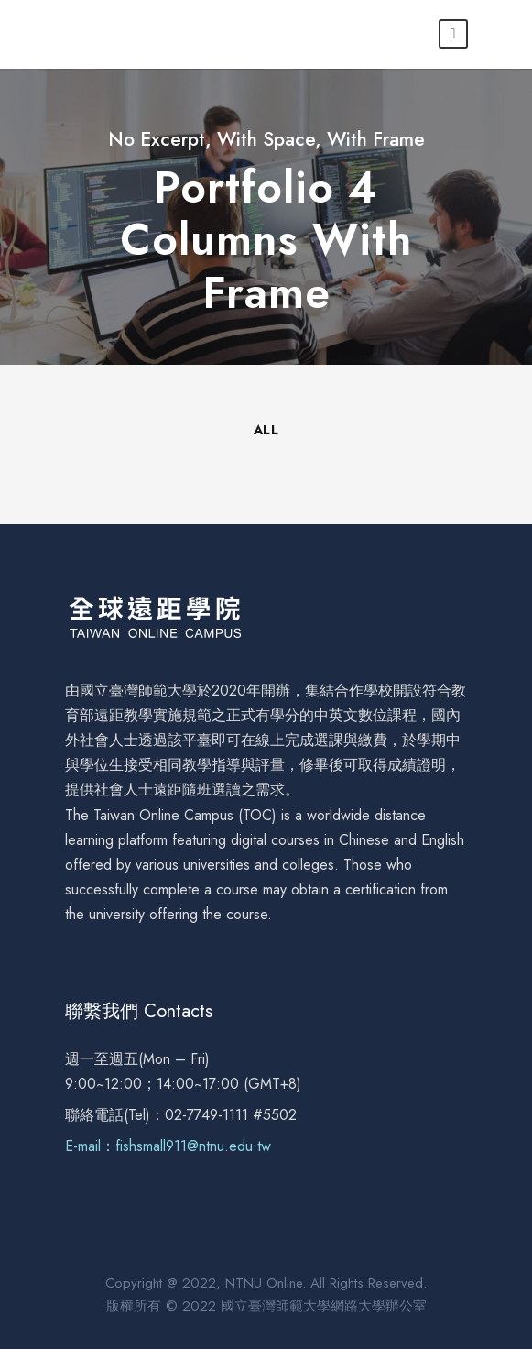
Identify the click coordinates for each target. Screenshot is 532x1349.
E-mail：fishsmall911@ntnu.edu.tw (168, 1146)
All (266, 430)
